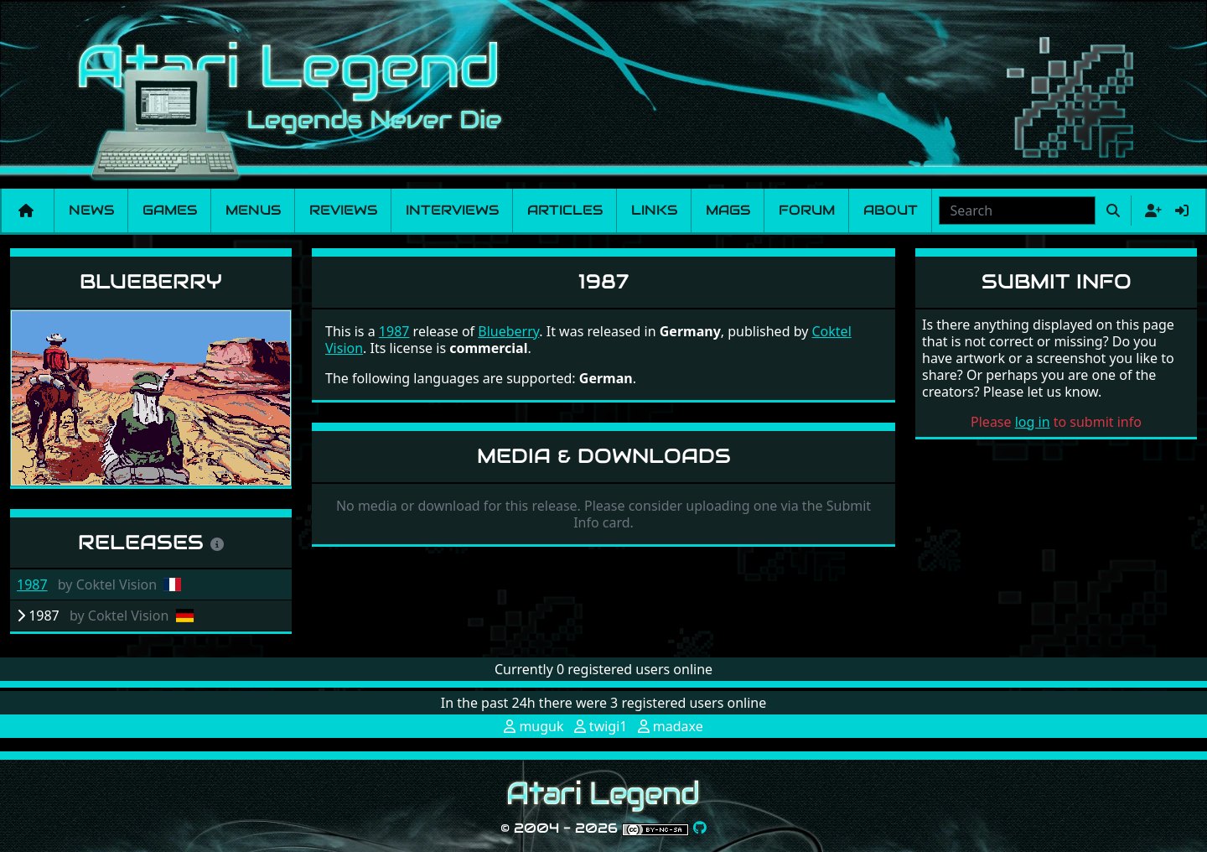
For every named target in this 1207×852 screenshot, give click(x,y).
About (890, 210)
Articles (565, 210)
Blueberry (151, 281)
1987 (32, 584)
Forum (807, 210)
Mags (728, 210)
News (91, 210)
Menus (253, 210)
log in (1032, 422)
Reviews (343, 210)
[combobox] (1017, 210)
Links (654, 210)
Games (169, 210)
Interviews (452, 210)
